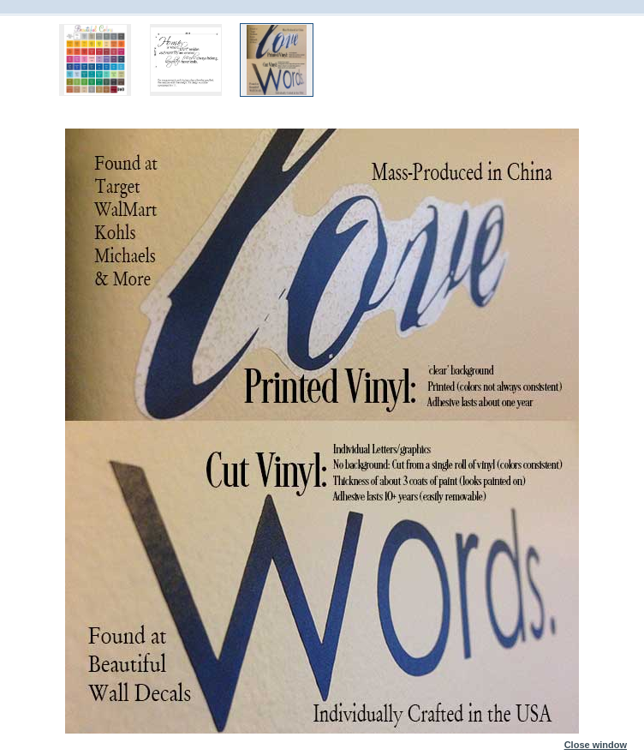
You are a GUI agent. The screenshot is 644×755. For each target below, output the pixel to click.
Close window (595, 741)
